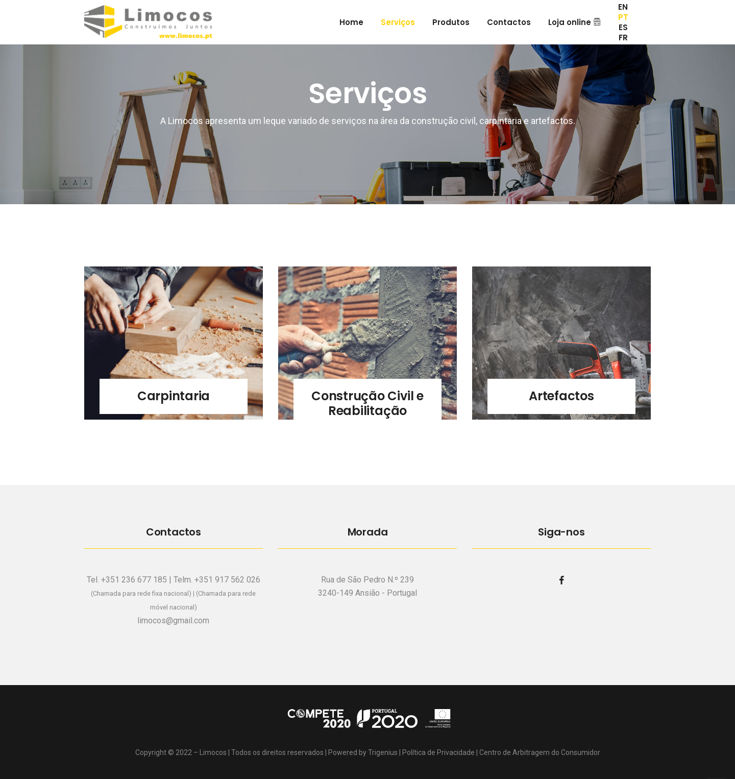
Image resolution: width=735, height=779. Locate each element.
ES (623, 27)
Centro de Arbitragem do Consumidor (539, 752)
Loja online (574, 22)
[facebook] (561, 580)
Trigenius (383, 752)
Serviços (398, 22)
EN (623, 7)
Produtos (451, 22)
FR (623, 38)
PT (623, 17)
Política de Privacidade (438, 752)
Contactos (509, 22)
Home (351, 22)
